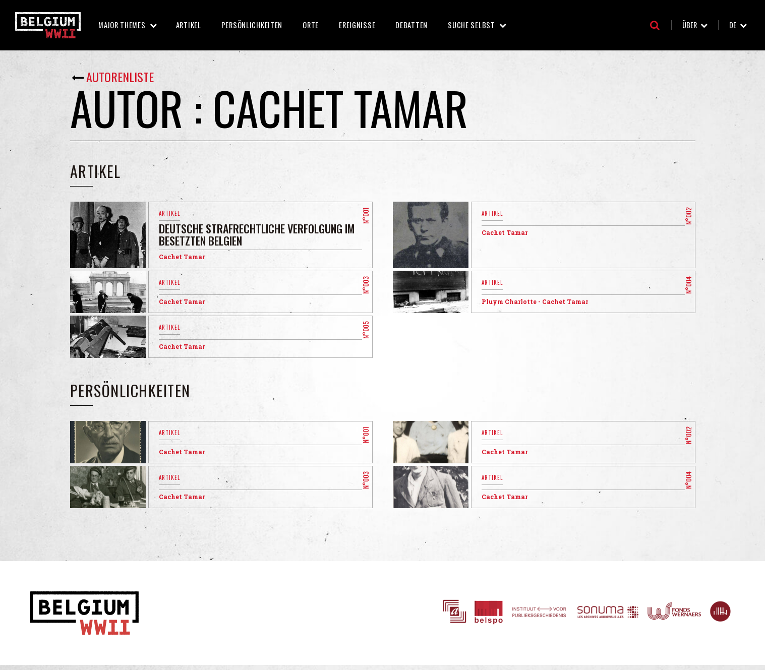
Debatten (411, 25)
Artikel (188, 25)
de (732, 25)
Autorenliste (120, 77)
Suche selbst (471, 25)
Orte (311, 25)
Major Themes (122, 25)
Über (689, 25)
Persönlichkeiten (252, 25)
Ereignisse (357, 25)
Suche (655, 25)
